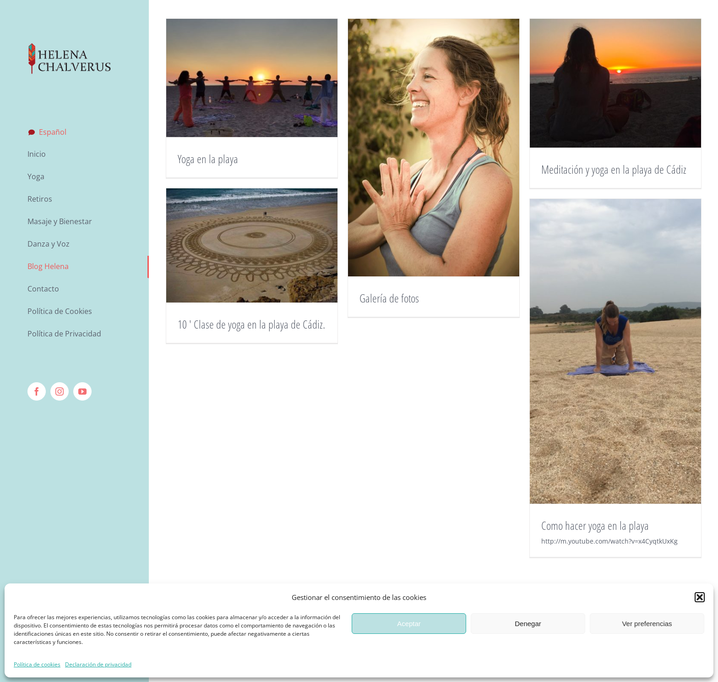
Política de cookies (37, 664)
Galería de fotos (389, 298)
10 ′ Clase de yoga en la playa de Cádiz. (251, 324)
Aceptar (409, 623)
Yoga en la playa (208, 158)
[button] (699, 597)
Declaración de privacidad (98, 664)
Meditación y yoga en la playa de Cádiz (613, 169)
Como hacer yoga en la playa (595, 525)
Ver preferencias (647, 623)
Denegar (528, 623)
